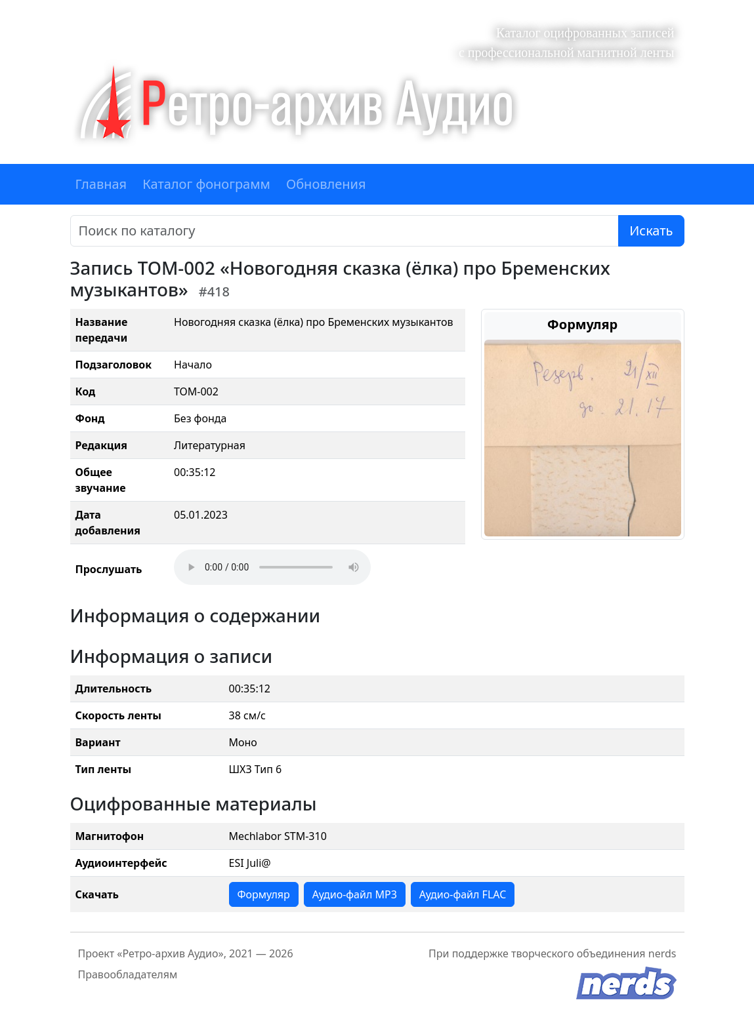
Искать (651, 230)
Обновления (326, 184)
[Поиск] (344, 231)
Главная (101, 184)
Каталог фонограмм (206, 184)
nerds (662, 953)
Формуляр (264, 894)
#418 (214, 291)
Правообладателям (128, 974)
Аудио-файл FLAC (462, 894)
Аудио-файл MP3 (354, 894)
